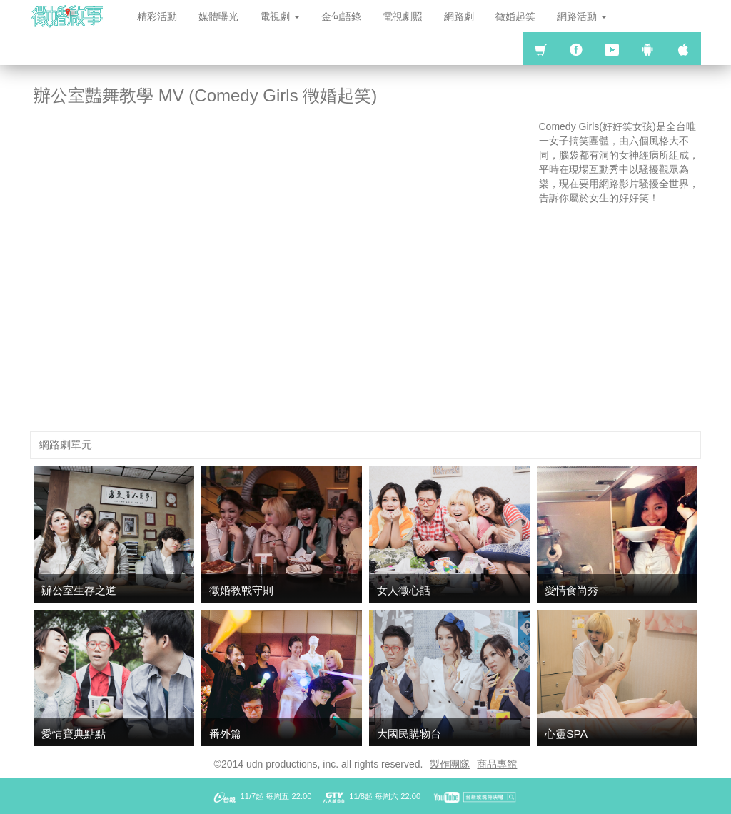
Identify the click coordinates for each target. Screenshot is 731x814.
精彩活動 (157, 16)
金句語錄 (341, 16)
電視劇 (280, 16)
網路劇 (459, 16)
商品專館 (497, 764)
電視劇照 (403, 16)
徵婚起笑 (515, 16)
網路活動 (582, 16)
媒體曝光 (218, 16)
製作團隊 (450, 764)
